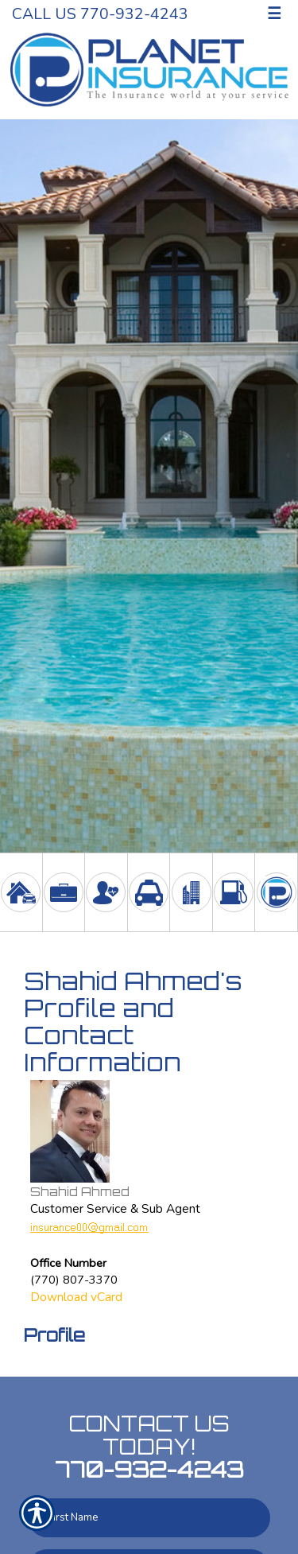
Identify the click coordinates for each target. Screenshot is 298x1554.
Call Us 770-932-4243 (100, 14)
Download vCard (76, 1296)
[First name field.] (149, 1517)
